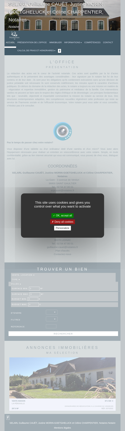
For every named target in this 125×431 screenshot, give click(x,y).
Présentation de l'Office (32, 42)
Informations (73, 42)
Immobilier (55, 42)
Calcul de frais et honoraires (36, 50)
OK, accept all (62, 215)
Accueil (10, 42)
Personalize (62, 228)
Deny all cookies (62, 221)
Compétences (92, 42)
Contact (108, 42)
